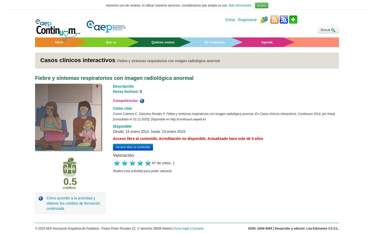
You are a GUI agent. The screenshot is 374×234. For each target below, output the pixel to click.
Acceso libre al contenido (133, 147)
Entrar (230, 20)
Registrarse (247, 20)
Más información (240, 5)
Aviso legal (181, 228)
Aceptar (261, 5)
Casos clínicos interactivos (77, 60)
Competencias (129, 101)
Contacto (197, 228)
